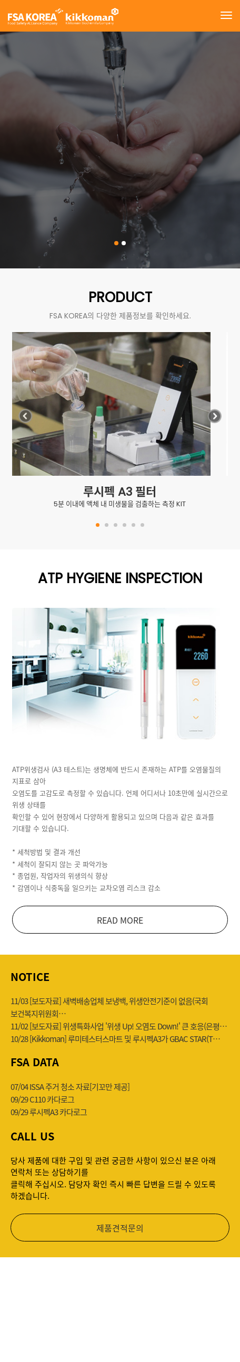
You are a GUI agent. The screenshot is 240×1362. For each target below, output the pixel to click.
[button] (214, 419)
